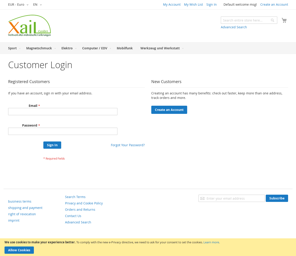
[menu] (148, 48)
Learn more (211, 242)
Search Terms (75, 197)
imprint (13, 220)
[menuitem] (13, 48)
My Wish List (193, 4)
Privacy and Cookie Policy (84, 203)
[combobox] (249, 20)
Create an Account (274, 4)
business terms (19, 201)
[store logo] (29, 25)
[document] (148, 247)
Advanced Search (234, 27)
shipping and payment (25, 208)
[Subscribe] (277, 198)
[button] (19, 4)
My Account (172, 4)
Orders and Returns (80, 209)
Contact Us (73, 216)
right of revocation (22, 214)
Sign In (211, 4)
